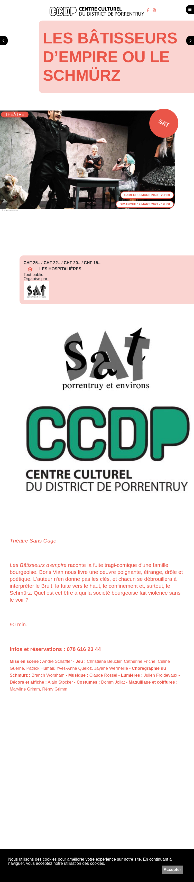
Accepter (172, 869)
